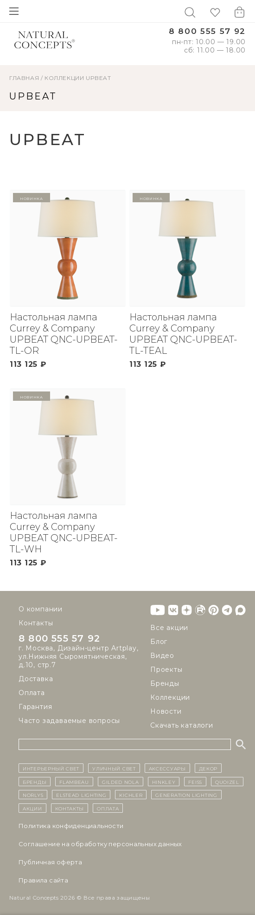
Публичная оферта (50, 862)
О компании (41, 609)
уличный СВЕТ (113, 768)
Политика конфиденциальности (71, 825)
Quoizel (227, 781)
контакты (69, 808)
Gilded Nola (120, 781)
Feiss (195, 781)
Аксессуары (167, 768)
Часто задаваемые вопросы (69, 720)
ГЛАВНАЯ (24, 77)
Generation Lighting (186, 794)
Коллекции (64, 77)
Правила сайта (43, 880)
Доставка (36, 679)
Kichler (130, 794)
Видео (162, 655)
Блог (158, 641)
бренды (34, 781)
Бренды (164, 683)
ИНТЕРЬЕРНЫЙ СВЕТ (51, 768)
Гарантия (35, 707)
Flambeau (74, 781)
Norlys (33, 794)
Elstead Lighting (81, 794)
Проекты (166, 669)
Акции (32, 808)
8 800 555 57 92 (207, 31)
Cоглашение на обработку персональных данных (100, 844)
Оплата (32, 693)
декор (208, 768)
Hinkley (164, 781)
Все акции (169, 627)
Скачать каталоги (181, 725)
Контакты (36, 623)
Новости (166, 711)
